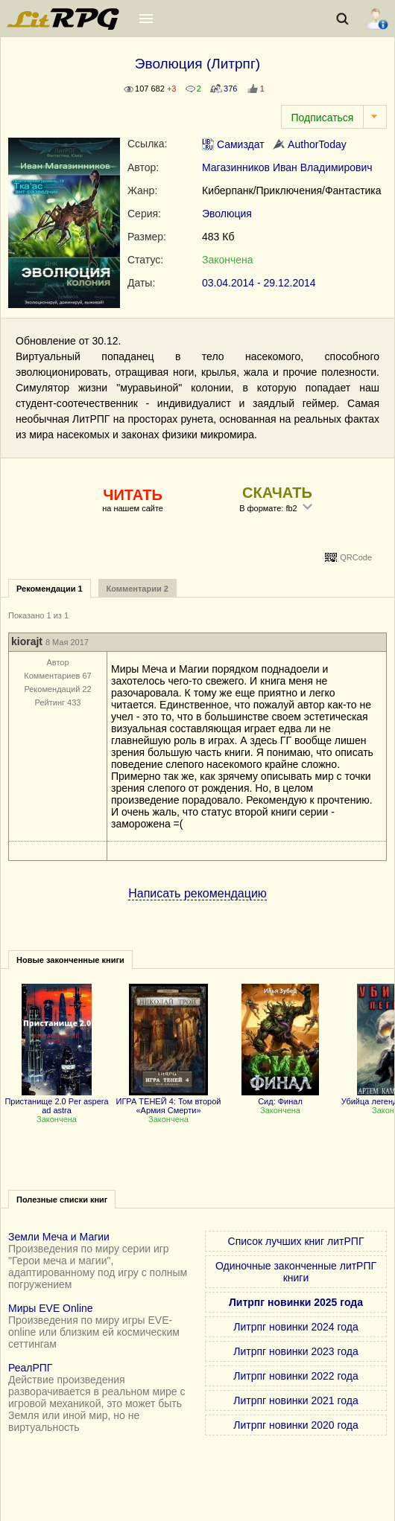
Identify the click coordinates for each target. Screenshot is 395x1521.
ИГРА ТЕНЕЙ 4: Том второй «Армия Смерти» (168, 1101)
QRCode (356, 557)
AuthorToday (310, 144)
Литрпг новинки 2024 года (295, 1327)
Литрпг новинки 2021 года (295, 1400)
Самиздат (233, 144)
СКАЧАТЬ (277, 492)
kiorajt (26, 641)
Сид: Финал (280, 1097)
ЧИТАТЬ (132, 495)
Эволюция (227, 214)
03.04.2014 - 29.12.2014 (259, 283)
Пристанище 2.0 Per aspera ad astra (56, 1101)
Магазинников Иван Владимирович (287, 167)
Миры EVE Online (50, 1308)
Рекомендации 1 (49, 588)
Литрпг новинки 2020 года (295, 1425)
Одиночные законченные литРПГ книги (295, 1272)
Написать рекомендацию (197, 893)
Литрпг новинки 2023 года (295, 1351)
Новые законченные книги (70, 959)
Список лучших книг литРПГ (296, 1241)
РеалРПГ (30, 1368)
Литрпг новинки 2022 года (295, 1376)
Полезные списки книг (61, 1199)
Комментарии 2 (137, 588)
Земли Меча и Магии (59, 1237)
